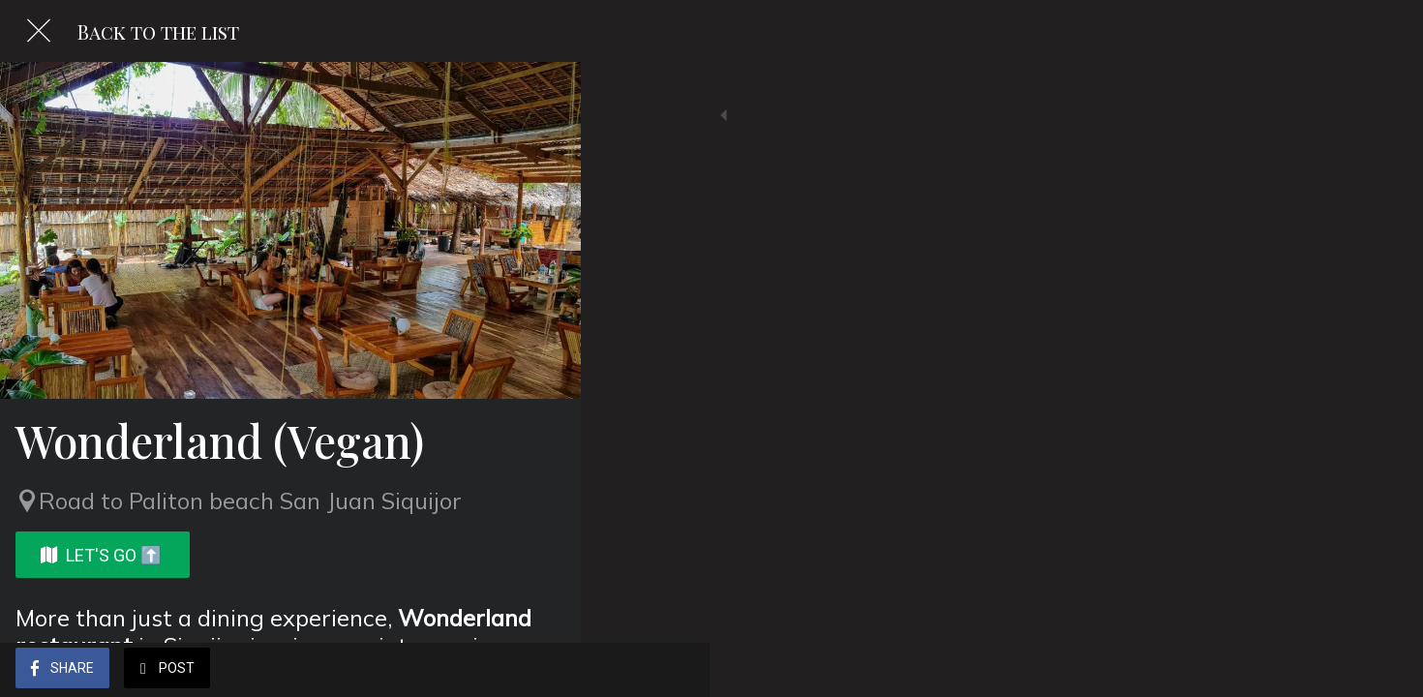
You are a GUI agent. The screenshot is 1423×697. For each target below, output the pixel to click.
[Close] (38, 31)
